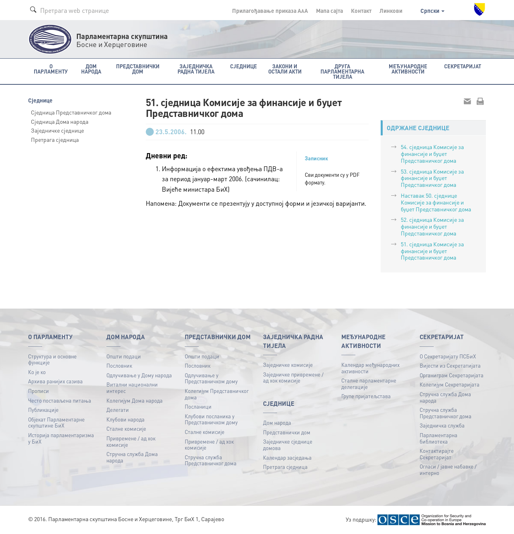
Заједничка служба (442, 425)
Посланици (198, 406)
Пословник (119, 365)
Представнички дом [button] (137, 69)
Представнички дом (286, 432)
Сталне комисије (126, 428)
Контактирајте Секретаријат (437, 453)
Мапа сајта (329, 10)
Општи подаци (123, 356)
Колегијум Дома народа (134, 400)
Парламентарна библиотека (438, 438)
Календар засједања (287, 457)
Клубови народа (125, 419)
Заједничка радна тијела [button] (195, 69)
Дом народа (277, 422)
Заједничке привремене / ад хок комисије (293, 377)
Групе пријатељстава (366, 396)
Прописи (38, 390)
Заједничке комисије (288, 364)
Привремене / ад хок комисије (130, 441)
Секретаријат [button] (462, 66)
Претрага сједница (55, 139)
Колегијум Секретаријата (449, 384)
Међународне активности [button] (408, 69)
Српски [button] (432, 10)
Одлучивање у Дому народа (139, 375)
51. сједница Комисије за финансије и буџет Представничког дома (432, 250)
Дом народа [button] (91, 69)
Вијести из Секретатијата (450, 365)
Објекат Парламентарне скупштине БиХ (56, 422)
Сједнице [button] (243, 66)
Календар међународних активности (370, 367)
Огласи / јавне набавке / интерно (448, 469)
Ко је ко (37, 371)
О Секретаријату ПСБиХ (448, 356)
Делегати (117, 409)
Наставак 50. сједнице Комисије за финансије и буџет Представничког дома (436, 202)
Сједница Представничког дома (71, 112)
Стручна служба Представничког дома (211, 460)
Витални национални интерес (132, 387)
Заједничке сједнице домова (287, 444)
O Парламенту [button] (51, 69)
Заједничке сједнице (57, 130)
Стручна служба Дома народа (132, 457)
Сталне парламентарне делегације (368, 383)
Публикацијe (43, 409)
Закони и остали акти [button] (285, 69)
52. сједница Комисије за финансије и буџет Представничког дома (432, 226)
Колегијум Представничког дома (217, 394)
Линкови (390, 10)
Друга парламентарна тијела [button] (342, 71)
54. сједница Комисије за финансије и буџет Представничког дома (432, 153)
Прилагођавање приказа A (270, 10)
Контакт (361, 10)
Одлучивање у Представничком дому (211, 378)
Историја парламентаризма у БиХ (61, 438)
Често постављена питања (59, 400)
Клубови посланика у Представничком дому (211, 419)
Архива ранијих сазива (55, 381)
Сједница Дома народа (59, 121)
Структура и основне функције (52, 359)
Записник (316, 158)
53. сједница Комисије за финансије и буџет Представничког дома (432, 178)
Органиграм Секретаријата (451, 375)
